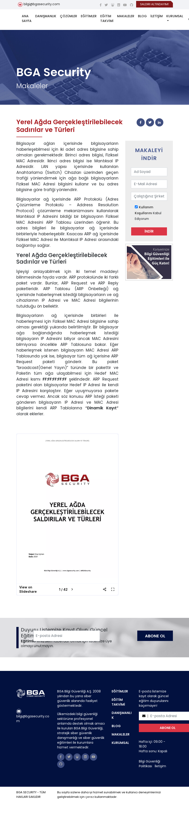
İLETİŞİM (156, 16)
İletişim (160, 766)
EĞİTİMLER (89, 16)
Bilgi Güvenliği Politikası (149, 763)
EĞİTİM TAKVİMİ (106, 18)
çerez (89, 797)
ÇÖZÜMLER (68, 16)
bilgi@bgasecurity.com (42, 4)
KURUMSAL (174, 16)
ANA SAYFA (27, 18)
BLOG (142, 16)
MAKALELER (125, 16)
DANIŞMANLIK (45, 16)
